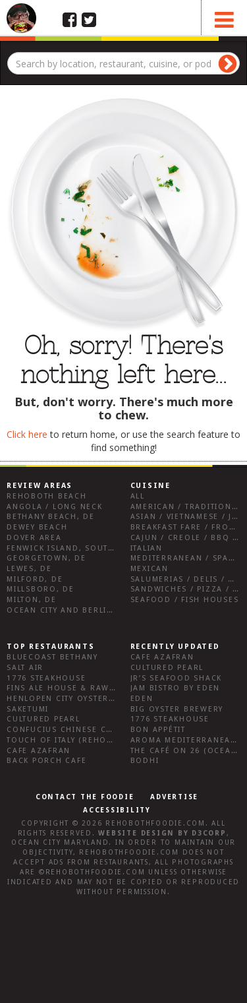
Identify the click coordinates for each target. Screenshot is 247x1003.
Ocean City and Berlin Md (68, 610)
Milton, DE (32, 599)
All (137, 496)
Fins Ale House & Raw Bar (68, 688)
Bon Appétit (158, 729)
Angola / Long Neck (55, 506)
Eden (141, 698)
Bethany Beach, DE (51, 516)
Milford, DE (35, 579)
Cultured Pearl (43, 719)
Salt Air (25, 667)
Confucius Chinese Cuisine (71, 729)
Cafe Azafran (38, 750)
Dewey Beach (37, 527)
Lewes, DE (29, 568)
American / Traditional (186, 506)
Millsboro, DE (40, 589)
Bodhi (144, 760)
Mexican (149, 568)
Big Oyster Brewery (177, 709)
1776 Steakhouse (46, 678)
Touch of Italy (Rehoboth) (70, 740)
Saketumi (28, 709)
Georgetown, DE (46, 558)
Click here (27, 434)
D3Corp (209, 833)
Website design (136, 833)
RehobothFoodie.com (155, 823)
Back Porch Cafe (46, 760)
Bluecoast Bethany (52, 657)
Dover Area (34, 537)
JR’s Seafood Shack (176, 678)
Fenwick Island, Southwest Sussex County (108, 548)
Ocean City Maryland (60, 842)
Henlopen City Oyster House (74, 698)
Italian (146, 548)
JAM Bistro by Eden (175, 688)
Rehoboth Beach (47, 496)
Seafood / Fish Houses (184, 599)
